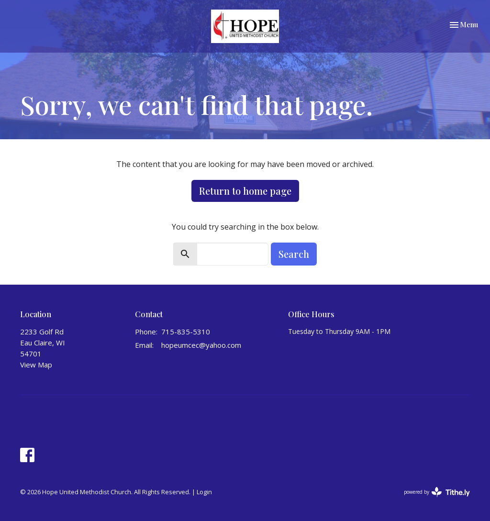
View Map (36, 364)
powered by (437, 492)
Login (204, 492)
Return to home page (245, 190)
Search (293, 253)
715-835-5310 (185, 331)
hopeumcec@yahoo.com (201, 345)
